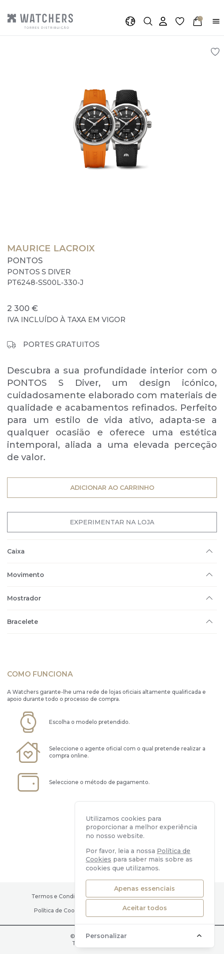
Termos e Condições (59, 896)
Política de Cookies (59, 910)
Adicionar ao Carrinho (112, 487)
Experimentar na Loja (111, 521)
